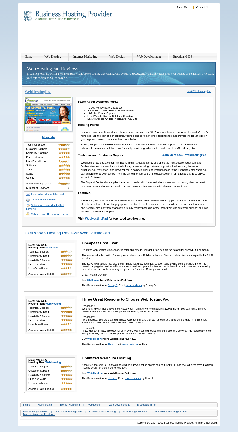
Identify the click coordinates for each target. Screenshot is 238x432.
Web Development (149, 56)
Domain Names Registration (171, 411)
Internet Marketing (85, 56)
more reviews (134, 285)
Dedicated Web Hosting (102, 411)
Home (28, 56)
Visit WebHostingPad (199, 91)
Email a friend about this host (47, 194)
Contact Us (202, 7)
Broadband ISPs (183, 56)
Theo (110, 344)
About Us (181, 7)
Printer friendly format (43, 199)
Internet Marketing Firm (68, 411)
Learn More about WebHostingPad (183, 155)
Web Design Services (135, 411)
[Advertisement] (134, 38)
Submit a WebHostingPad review (49, 214)
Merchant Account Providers (39, 414)
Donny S (112, 285)
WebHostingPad (96, 218)
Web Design (117, 56)
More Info (48, 137)
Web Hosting (52, 56)
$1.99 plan (51, 247)
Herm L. (112, 378)
